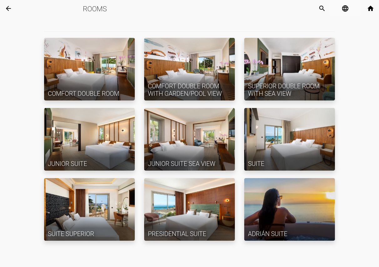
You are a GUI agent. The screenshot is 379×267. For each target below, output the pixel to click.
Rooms (95, 9)
